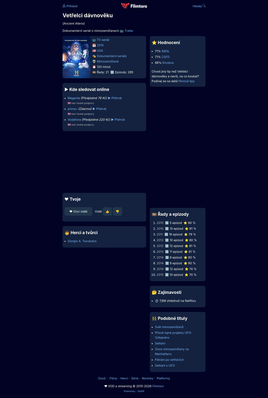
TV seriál (103, 40)
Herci (124, 378)
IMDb (165, 51)
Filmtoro (158, 386)
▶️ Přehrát (115, 98)
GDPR (140, 391)
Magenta (74, 98)
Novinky (147, 378)
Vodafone (74, 119)
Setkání (160, 343)
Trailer (129, 31)
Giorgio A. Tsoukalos (82, 241)
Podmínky (129, 391)
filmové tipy (186, 81)
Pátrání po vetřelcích (169, 360)
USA (100, 50)
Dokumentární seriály (112, 56)
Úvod (102, 378)
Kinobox (168, 63)
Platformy (163, 378)
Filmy (113, 378)
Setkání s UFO (165, 365)
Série (134, 378)
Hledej (199, 6)
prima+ (73, 109)
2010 (100, 45)
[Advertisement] (35, 57)
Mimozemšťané (108, 61)
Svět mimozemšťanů (169, 327)
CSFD (166, 57)
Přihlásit (70, 6)
